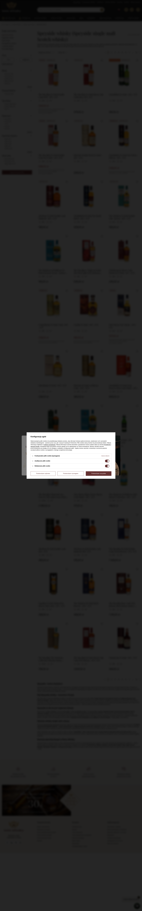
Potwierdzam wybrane (43, 473)
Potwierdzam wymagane (70, 473)
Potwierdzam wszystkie (98, 473)
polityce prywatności (50, 444)
